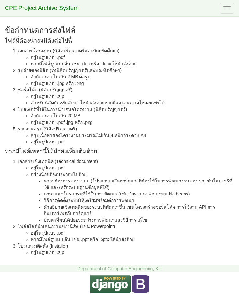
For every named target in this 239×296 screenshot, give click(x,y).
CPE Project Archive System (41, 8)
